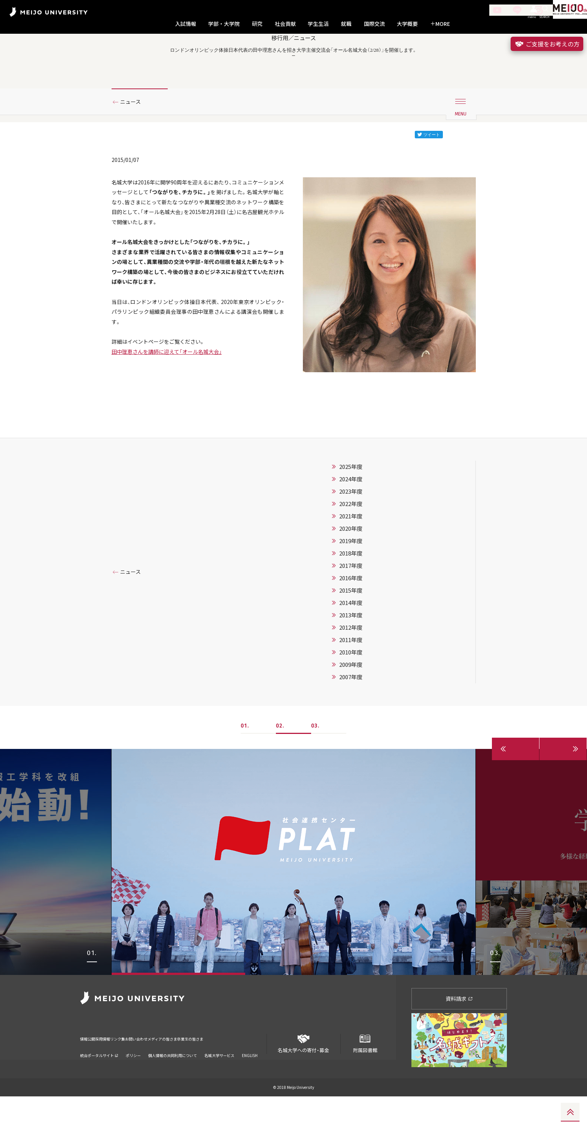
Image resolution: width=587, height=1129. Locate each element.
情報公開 (90, 1066)
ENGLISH (250, 1078)
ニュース (133, 132)
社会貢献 (285, 23)
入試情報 (185, 23)
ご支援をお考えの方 (547, 43)
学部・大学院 (224, 23)
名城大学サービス (219, 1078)
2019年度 (350, 573)
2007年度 (350, 709)
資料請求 (459, 1031)
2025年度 (350, 499)
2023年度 (350, 524)
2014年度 (350, 635)
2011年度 (350, 672)
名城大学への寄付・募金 (303, 1073)
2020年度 (350, 561)
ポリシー (133, 1078)
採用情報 (115, 1066)
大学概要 (407, 23)
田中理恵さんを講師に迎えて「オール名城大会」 (175, 406)
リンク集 (140, 1066)
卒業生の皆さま (253, 1066)
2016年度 (350, 610)
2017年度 (350, 598)
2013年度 (350, 648)
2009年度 (350, 697)
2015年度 (350, 623)
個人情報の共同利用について (172, 1078)
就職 (346, 23)
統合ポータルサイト (99, 1078)
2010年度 (350, 685)
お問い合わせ (171, 1066)
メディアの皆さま (211, 1066)
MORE (440, 23)
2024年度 (350, 512)
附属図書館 (365, 1073)
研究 (257, 23)
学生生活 (318, 23)
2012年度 (350, 660)
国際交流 (374, 23)
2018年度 (350, 586)
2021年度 (350, 549)
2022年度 (350, 536)
